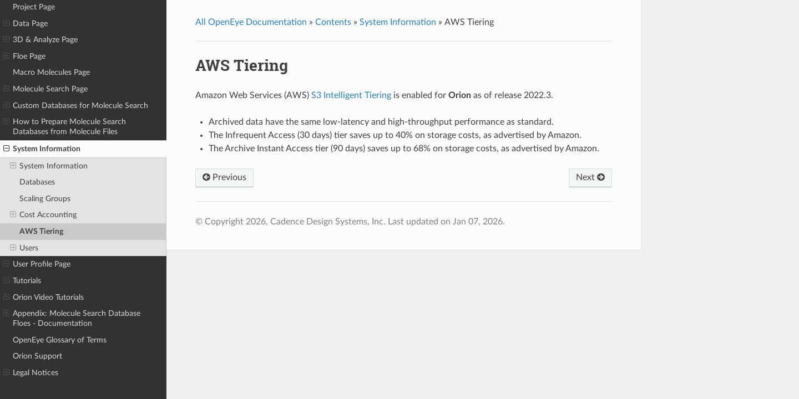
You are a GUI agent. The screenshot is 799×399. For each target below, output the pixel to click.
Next (590, 177)
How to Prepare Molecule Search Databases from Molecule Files (64, 126)
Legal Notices (30, 373)
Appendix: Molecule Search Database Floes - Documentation (71, 318)
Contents (333, 22)
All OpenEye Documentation (251, 22)
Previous (224, 177)
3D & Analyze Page (40, 40)
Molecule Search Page (45, 89)
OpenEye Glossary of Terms (60, 340)
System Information (41, 149)
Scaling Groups (44, 199)
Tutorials (22, 281)
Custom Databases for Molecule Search (75, 106)
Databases (37, 182)
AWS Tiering (41, 231)
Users (24, 248)
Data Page (25, 24)
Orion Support (37, 356)
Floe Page (24, 57)
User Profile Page (36, 264)
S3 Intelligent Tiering (351, 95)
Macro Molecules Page (51, 72)
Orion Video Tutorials (43, 298)
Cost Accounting (43, 215)
